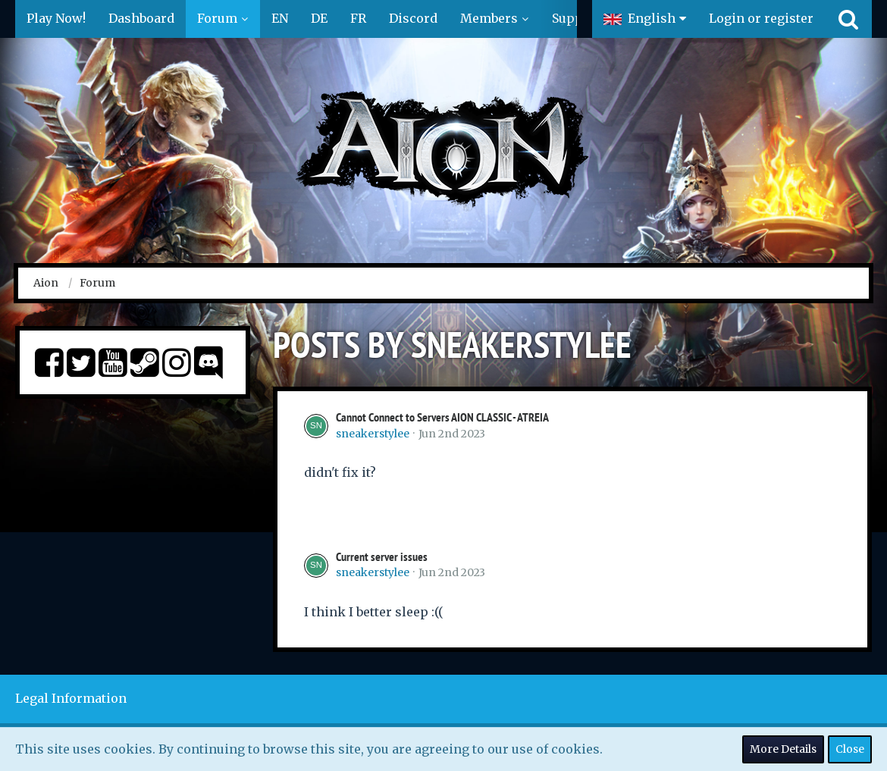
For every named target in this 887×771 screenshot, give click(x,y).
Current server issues (382, 557)
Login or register (761, 18)
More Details (783, 749)
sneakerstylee (372, 433)
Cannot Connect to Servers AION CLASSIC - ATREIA (442, 417)
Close (849, 749)
